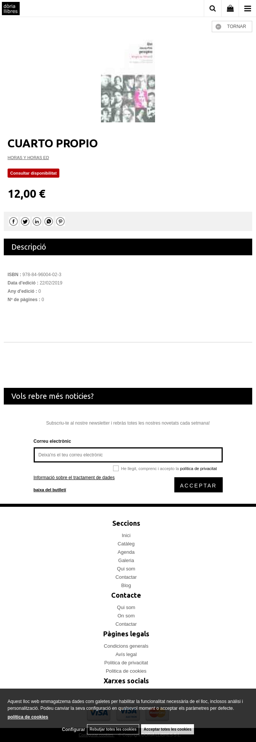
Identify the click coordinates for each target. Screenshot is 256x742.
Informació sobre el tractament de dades (74, 477)
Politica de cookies (126, 671)
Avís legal (126, 654)
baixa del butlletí (50, 489)
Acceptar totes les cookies (167, 729)
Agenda (126, 552)
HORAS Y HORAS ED (28, 157)
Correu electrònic (52, 441)
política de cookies (28, 717)
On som (126, 616)
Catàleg (126, 544)
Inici (126, 535)
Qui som (126, 569)
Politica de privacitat (126, 662)
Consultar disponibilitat (33, 173)
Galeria (126, 560)
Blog (126, 585)
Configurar (73, 729)
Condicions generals (126, 646)
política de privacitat (198, 468)
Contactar (126, 577)
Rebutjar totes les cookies (113, 729)
